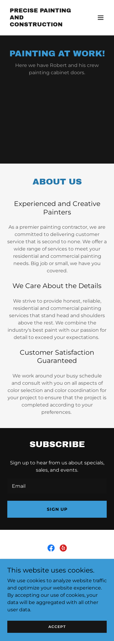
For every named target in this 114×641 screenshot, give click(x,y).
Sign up (57, 509)
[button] (101, 18)
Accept (57, 626)
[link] (42, 25)
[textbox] (57, 486)
